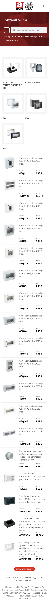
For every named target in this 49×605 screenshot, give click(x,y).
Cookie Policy (12, 577)
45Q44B (23, 353)
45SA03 (23, 489)
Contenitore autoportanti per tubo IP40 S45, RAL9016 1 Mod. (31, 206)
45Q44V (23, 376)
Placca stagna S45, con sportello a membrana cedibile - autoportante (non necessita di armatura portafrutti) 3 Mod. (31, 548)
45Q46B (23, 421)
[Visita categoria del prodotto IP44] (36, 107)
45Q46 (23, 398)
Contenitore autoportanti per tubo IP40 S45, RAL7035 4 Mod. (31, 318)
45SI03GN (24, 535)
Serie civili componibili (32, 36)
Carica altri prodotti (24, 569)
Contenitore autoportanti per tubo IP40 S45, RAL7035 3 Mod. (31, 273)
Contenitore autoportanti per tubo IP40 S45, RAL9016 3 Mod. (31, 296)
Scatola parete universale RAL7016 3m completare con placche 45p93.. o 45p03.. (32, 499)
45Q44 (23, 331)
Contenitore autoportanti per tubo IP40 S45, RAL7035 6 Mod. (31, 386)
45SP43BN (25, 559)
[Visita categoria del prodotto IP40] (13, 107)
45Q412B (24, 195)
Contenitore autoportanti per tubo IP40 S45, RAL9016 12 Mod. (31, 183)
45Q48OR (24, 443)
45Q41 (23, 173)
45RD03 (23, 466)
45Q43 (23, 286)
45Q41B (23, 218)
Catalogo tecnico (10, 36)
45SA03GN (25, 511)
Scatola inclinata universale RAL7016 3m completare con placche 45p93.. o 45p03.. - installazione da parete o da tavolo (32, 524)
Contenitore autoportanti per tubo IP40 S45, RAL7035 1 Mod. (31, 161)
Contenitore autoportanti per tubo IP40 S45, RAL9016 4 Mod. (31, 341)
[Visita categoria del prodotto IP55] (13, 137)
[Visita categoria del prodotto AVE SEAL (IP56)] (36, 71)
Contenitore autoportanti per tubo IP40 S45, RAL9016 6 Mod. (31, 409)
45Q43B (23, 308)
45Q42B (23, 263)
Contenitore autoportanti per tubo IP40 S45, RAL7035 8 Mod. (31, 431)
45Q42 (23, 241)
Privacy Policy (25, 577)
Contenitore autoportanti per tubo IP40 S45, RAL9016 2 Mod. (31, 251)
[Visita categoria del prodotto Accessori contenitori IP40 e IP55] (13, 73)
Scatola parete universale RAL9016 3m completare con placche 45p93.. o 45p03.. (32, 476)
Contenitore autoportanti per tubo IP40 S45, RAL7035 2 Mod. (31, 228)
